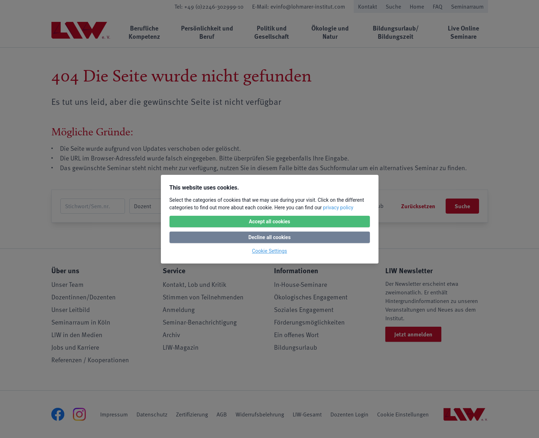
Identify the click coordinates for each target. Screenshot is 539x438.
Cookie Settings (269, 251)
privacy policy (338, 207)
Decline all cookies (269, 237)
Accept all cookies (269, 221)
